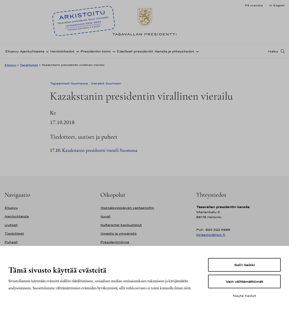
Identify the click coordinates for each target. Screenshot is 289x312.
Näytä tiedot (244, 295)
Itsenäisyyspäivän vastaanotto (127, 208)
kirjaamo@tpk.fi (210, 235)
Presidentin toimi (95, 51)
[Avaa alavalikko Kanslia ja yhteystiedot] (196, 51)
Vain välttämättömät (244, 281)
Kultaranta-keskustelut (121, 225)
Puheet (11, 242)
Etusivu (11, 51)
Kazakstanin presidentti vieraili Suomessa (99, 150)
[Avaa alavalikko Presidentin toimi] (113, 51)
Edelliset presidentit (135, 51)
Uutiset (11, 225)
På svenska (254, 5)
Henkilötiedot (62, 51)
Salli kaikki (244, 265)
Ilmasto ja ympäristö (118, 233)
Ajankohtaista (32, 51)
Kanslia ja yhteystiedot (174, 51)
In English (276, 5)
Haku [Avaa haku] (273, 51)
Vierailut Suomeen (106, 83)
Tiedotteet (14, 233)
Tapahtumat (29, 65)
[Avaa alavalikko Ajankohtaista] (46, 51)
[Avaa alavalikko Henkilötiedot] (76, 51)
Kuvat (105, 216)
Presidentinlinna (114, 242)
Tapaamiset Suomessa (69, 83)
